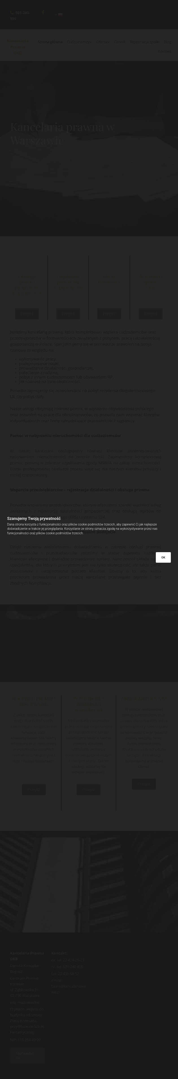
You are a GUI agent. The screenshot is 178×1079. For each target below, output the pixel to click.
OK (163, 557)
